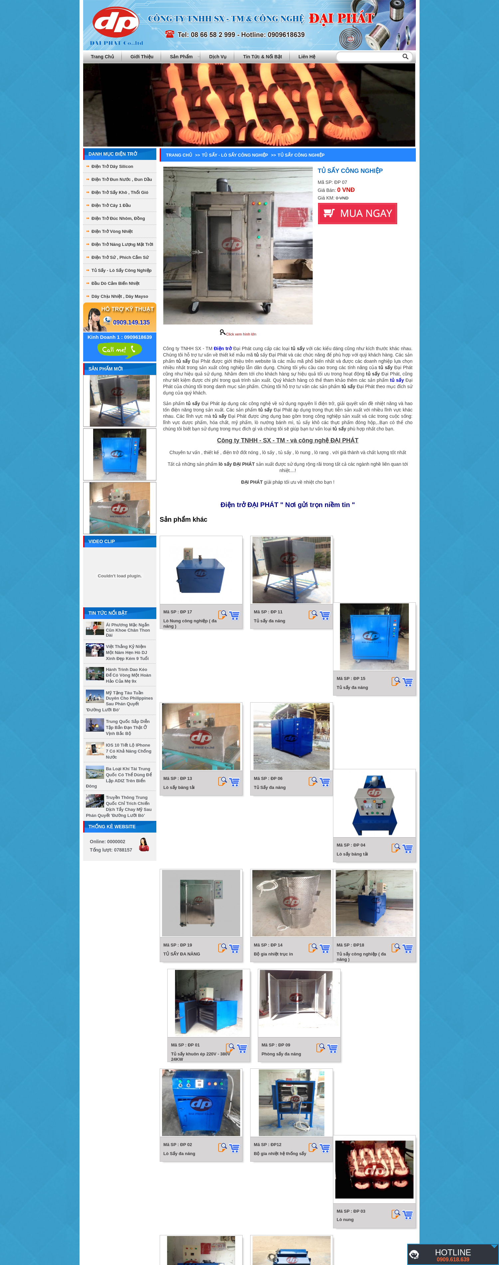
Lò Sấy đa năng (347, 920)
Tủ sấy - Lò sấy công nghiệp (121, 270)
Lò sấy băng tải (179, 720)
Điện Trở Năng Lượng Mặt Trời (122, 244)
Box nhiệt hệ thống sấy (355, 1120)
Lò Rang (172, 1219)
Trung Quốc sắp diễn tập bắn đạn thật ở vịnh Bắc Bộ (128, 727)
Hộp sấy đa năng (268, 1120)
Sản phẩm (181, 56)
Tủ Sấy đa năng (267, 720)
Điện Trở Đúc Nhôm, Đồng (118, 218)
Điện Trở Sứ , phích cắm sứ (120, 257)
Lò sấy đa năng (347, 1020)
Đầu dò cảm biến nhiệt (115, 283)
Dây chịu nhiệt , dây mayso (119, 296)
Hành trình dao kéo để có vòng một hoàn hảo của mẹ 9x (128, 675)
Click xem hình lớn (238, 334)
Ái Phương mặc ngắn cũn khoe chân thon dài (128, 630)
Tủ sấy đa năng (266, 620)
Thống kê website (112, 826)
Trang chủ (102, 56)
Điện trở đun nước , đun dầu (121, 179)
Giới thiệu (141, 56)
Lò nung (259, 1019)
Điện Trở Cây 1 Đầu (111, 205)
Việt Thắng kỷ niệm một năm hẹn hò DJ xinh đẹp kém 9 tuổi (127, 652)
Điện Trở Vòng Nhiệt (112, 231)
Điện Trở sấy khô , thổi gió (119, 192)
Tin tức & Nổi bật (262, 56)
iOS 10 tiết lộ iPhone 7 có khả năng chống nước (128, 751)
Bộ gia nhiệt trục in (270, 820)
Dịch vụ (218, 56)
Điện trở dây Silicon (112, 166)
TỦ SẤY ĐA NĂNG (181, 820)
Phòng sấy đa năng (271, 920)
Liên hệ (306, 56)
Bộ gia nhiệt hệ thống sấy (189, 1020)
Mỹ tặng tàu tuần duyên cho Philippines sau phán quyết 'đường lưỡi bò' (119, 701)
